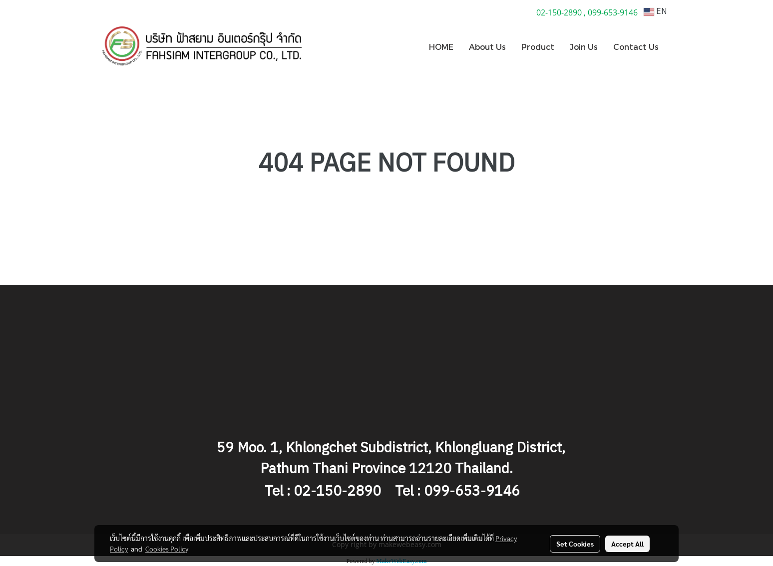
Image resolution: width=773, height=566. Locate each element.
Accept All (627, 543)
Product (537, 46)
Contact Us (636, 46)
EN (655, 11)
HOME (441, 46)
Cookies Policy (166, 548)
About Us (487, 46)
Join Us (584, 46)
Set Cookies (575, 543)
